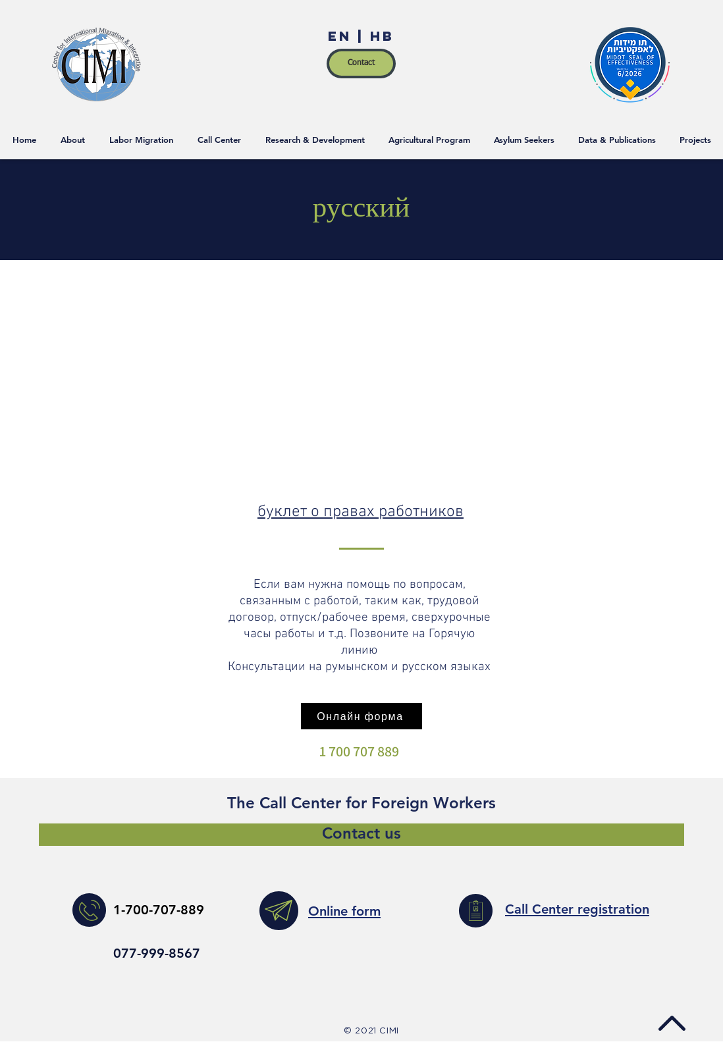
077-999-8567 (156, 953)
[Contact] (361, 63)
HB (379, 36)
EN (343, 36)
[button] (695, 139)
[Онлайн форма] (361, 716)
